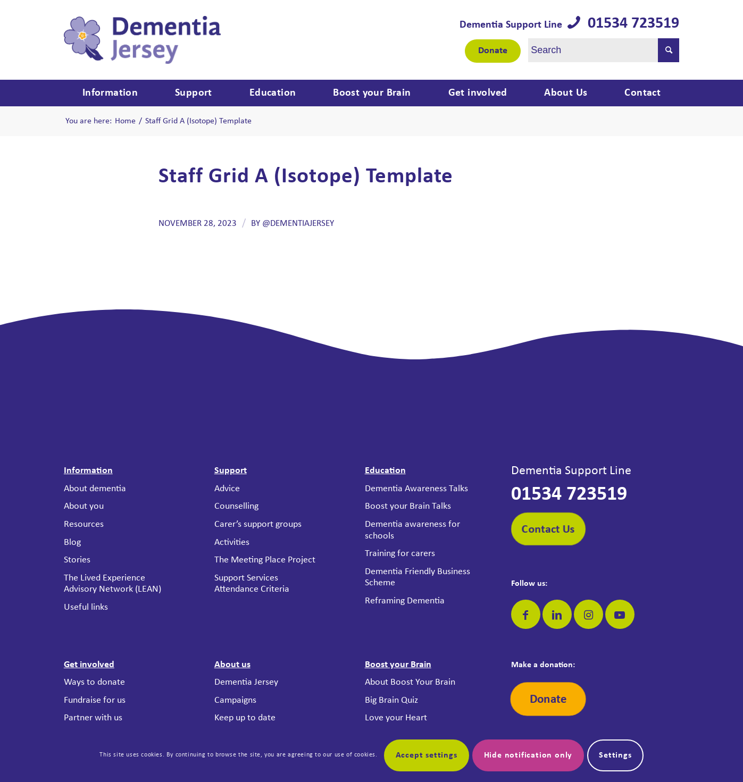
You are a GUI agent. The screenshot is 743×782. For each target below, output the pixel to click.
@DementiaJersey (298, 223)
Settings (615, 755)
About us (232, 665)
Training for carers (400, 554)
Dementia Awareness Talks (416, 489)
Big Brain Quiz (391, 700)
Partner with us (93, 718)
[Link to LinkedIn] (557, 614)
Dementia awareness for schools (412, 530)
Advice (227, 489)
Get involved (89, 665)
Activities (231, 542)
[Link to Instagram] (588, 614)
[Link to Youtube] (620, 614)
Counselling (236, 506)
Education (385, 471)
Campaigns (235, 700)
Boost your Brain (398, 665)
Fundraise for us (95, 700)
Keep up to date (245, 718)
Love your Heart (396, 718)
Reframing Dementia (405, 601)
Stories (77, 560)
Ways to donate (94, 682)
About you (84, 506)
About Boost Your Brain (410, 682)
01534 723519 (629, 23)
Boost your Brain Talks (408, 506)
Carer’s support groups (258, 524)
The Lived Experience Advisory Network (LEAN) (112, 584)
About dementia (95, 489)
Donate (492, 51)
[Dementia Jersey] (142, 40)
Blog (72, 542)
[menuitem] (110, 93)
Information (88, 471)
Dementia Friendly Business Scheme (417, 577)
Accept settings (426, 755)
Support (230, 471)
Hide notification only (528, 755)
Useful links (86, 607)
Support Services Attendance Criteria (251, 584)
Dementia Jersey (246, 682)
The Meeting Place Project (264, 560)
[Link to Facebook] (525, 614)
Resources (84, 524)
